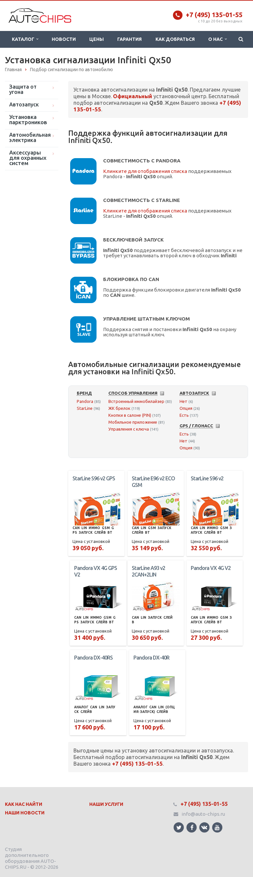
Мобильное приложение (132, 422)
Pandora (85, 401)
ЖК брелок (119, 408)
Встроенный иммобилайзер (136, 401)
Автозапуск (24, 104)
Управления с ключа (128, 429)
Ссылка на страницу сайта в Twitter (179, 827)
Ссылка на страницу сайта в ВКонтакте (204, 827)
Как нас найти (23, 804)
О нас (217, 39)
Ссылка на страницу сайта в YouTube (217, 827)
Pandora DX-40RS (93, 658)
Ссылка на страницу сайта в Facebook (192, 827)
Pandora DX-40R (151, 658)
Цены (96, 39)
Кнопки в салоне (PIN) (129, 415)
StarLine (85, 408)
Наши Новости (24, 812)
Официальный (132, 96)
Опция (186, 408)
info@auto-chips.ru (203, 814)
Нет (183, 401)
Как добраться (175, 39)
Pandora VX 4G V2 (211, 568)
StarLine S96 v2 (207, 478)
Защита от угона (23, 89)
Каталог (25, 39)
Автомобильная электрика (30, 137)
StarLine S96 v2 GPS (93, 478)
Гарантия (129, 39)
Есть (184, 415)
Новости (64, 39)
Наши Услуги (106, 804)
